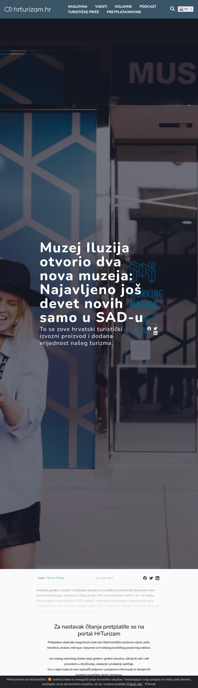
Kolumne (123, 6)
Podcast (148, 6)
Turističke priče (83, 12)
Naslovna (77, 6)
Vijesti (101, 6)
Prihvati (150, 684)
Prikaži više (134, 684)
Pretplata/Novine (124, 12)
